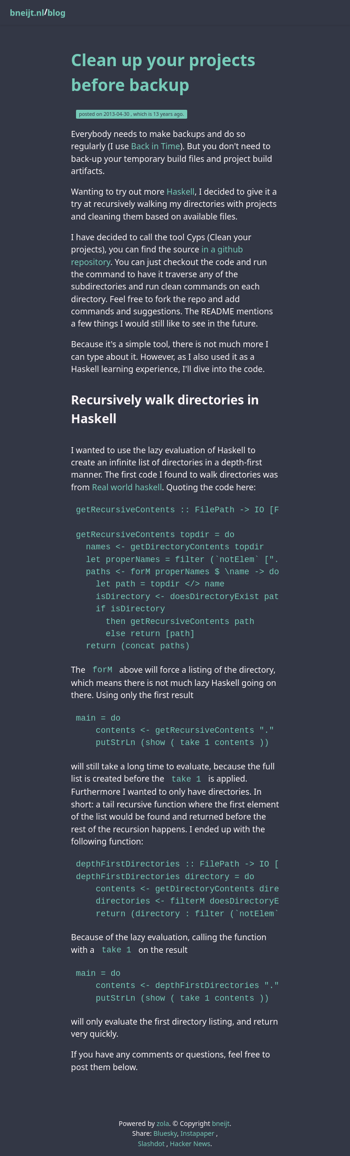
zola (163, 1120)
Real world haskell (127, 487)
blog (56, 12)
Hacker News (190, 1140)
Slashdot (151, 1140)
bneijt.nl (27, 12)
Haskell (181, 191)
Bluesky (165, 1130)
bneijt (221, 1120)
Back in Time (155, 146)
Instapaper (197, 1130)
